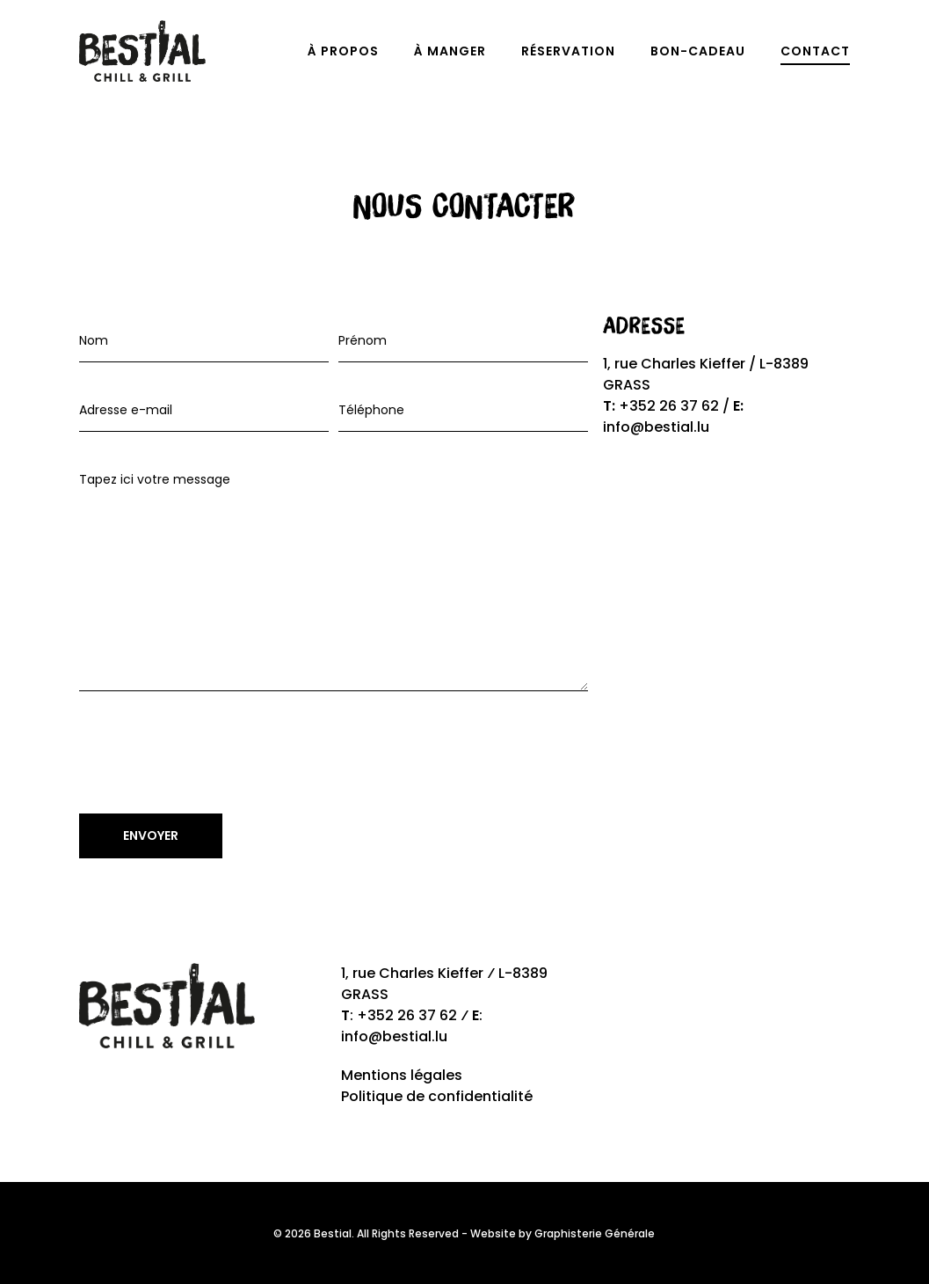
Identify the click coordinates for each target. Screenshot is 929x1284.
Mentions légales (401, 1075)
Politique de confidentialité (437, 1096)
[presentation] (212, 758)
